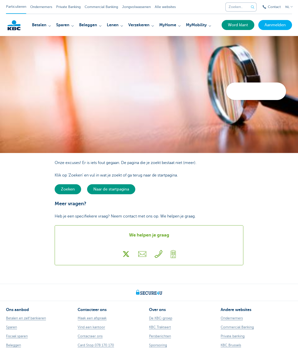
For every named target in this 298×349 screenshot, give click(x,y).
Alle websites (165, 7)
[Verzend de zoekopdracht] (253, 7)
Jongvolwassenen (136, 7)
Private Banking (68, 7)
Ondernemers (41, 7)
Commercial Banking (101, 7)
